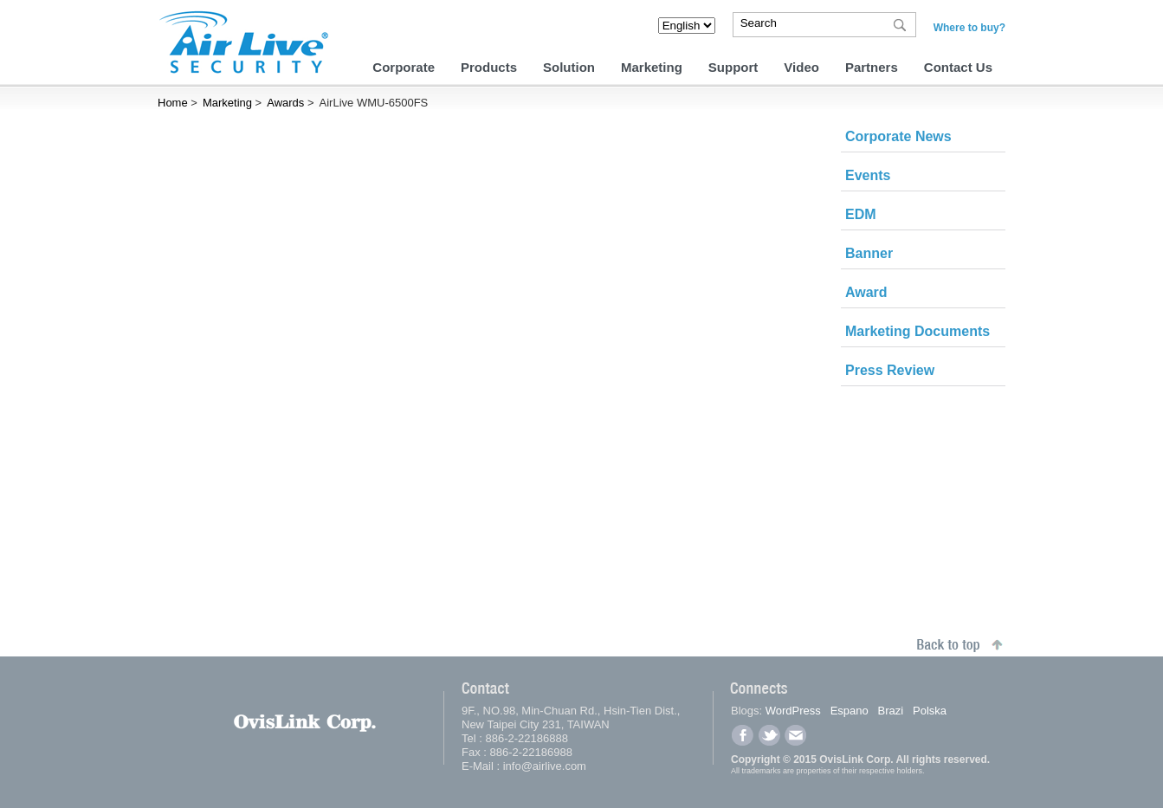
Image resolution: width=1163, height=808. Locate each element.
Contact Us (958, 67)
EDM (860, 214)
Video (801, 67)
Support (733, 67)
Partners (871, 67)
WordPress (793, 710)
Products (489, 67)
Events (867, 175)
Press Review (889, 370)
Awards (285, 102)
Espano (849, 710)
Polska (930, 710)
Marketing (651, 67)
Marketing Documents (917, 331)
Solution (569, 67)
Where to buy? (969, 28)
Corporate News (898, 136)
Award (866, 292)
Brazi (891, 710)
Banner (869, 253)
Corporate (403, 67)
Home (173, 102)
